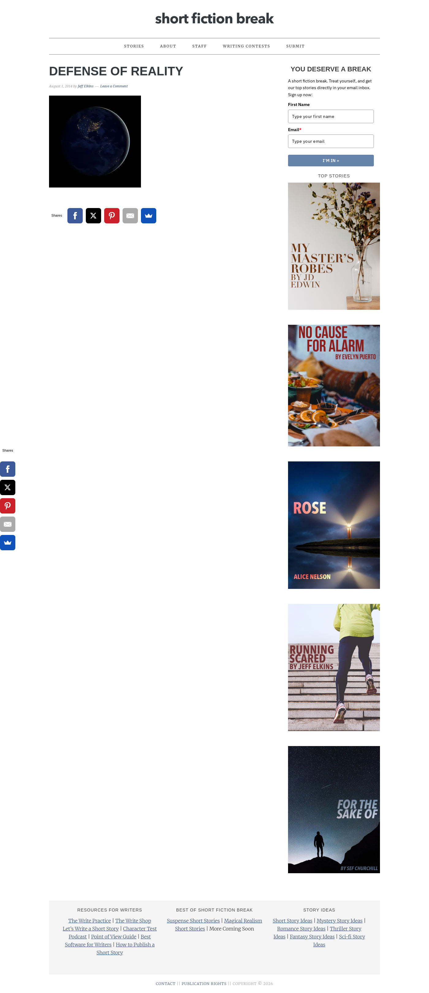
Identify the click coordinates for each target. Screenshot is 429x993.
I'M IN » (331, 160)
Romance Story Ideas (301, 929)
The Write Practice (89, 921)
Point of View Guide (113, 937)
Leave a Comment (114, 86)
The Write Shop (133, 921)
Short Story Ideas (292, 921)
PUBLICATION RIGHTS (204, 983)
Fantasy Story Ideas (312, 937)
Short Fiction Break (214, 16)
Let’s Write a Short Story (91, 929)
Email (295, 129)
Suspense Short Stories (193, 921)
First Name (299, 104)
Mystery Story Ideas (340, 921)
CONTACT (166, 983)
